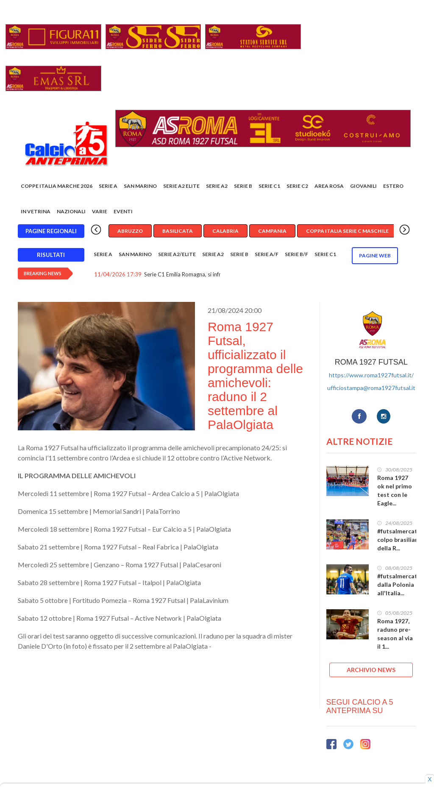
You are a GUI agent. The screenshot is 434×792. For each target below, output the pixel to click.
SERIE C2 (297, 186)
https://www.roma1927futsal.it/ (371, 375)
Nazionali (71, 211)
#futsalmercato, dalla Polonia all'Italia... (400, 584)
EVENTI (123, 211)
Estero (393, 186)
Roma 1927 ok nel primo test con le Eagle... (394, 490)
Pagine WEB (375, 255)
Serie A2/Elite (177, 254)
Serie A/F (266, 254)
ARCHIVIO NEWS (371, 669)
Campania (272, 231)
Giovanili (363, 186)
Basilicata (177, 231)
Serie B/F (296, 254)
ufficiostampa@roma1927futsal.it (371, 387)
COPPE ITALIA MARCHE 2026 (56, 186)
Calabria (225, 231)
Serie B (243, 186)
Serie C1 (269, 186)
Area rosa (329, 186)
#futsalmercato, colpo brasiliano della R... (400, 539)
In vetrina (35, 211)
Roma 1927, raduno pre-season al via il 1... (395, 633)
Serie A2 (217, 186)
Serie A (108, 186)
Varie (99, 211)
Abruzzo (130, 231)
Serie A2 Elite (181, 186)
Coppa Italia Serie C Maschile (347, 231)
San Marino (140, 186)
